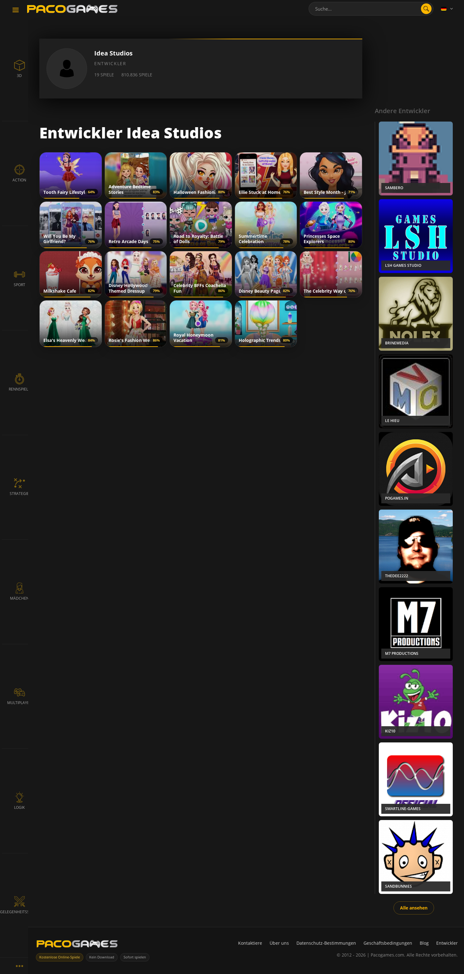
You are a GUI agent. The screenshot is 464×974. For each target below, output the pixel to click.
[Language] (447, 9)
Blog (424, 943)
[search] (426, 8)
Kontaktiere (250, 943)
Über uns (279, 943)
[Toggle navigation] (15, 10)
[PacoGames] (77, 945)
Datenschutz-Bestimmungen (326, 943)
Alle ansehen (413, 908)
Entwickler (447, 943)
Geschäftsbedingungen (388, 943)
